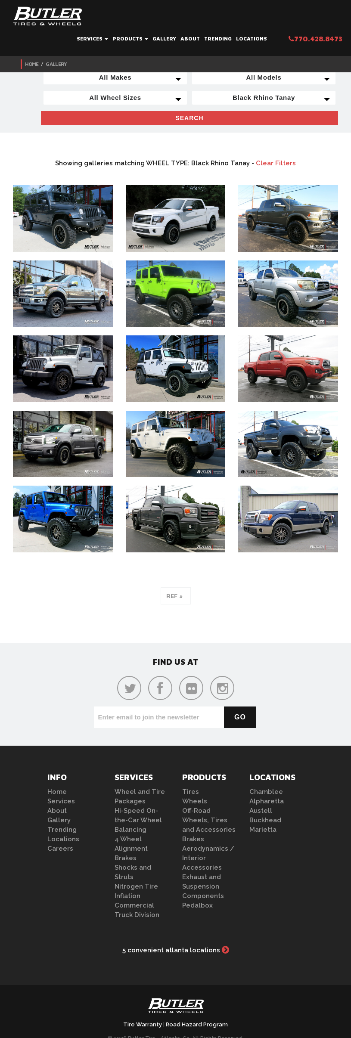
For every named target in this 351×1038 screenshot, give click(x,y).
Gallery (164, 38)
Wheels (194, 801)
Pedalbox (197, 905)
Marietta (262, 829)
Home (32, 64)
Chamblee (266, 792)
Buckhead (265, 820)
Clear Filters (276, 163)
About (190, 38)
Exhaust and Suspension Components (203, 886)
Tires (190, 792)
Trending (218, 38)
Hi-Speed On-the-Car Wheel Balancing (138, 820)
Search (189, 118)
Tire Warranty (142, 1024)
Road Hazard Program (197, 1024)
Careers (60, 848)
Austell (260, 811)
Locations (251, 38)
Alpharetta (266, 801)
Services (92, 38)
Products (130, 38)
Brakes (126, 858)
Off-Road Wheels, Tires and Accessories (209, 820)
